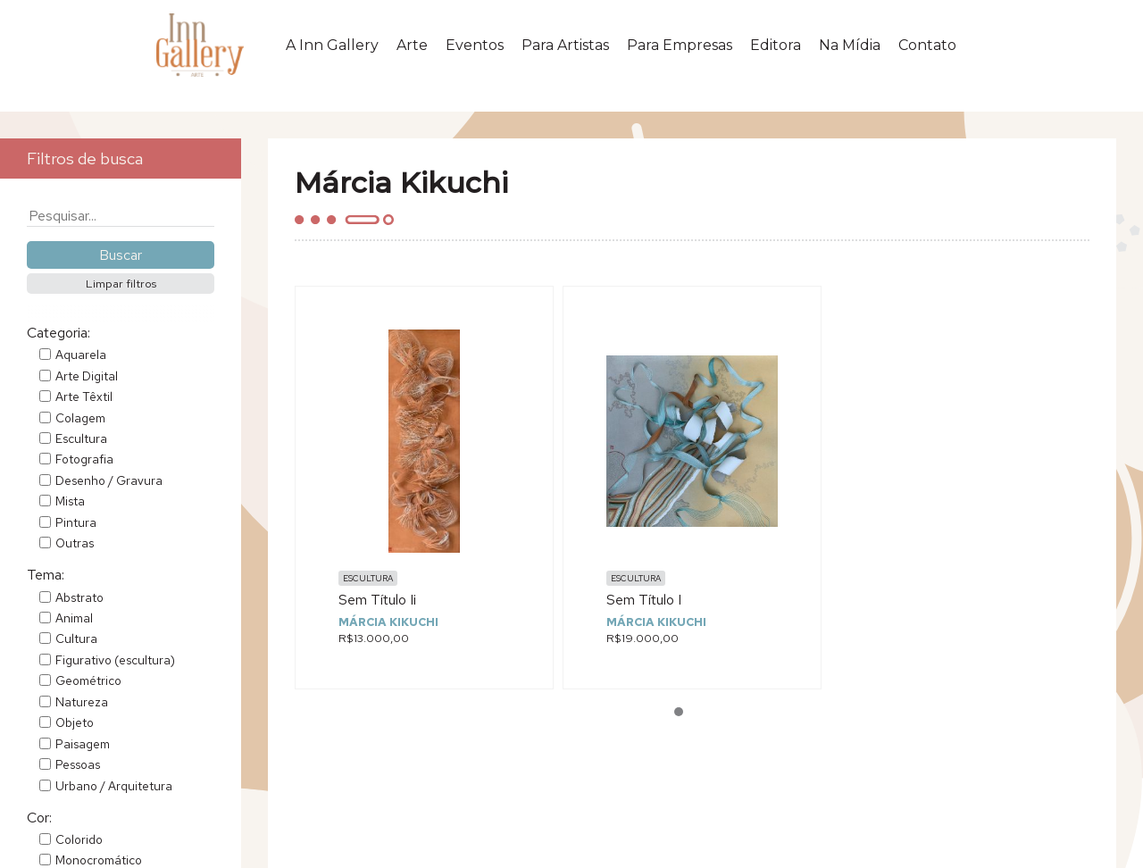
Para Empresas (679, 50)
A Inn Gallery (332, 50)
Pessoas (77, 764)
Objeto (74, 722)
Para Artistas (565, 50)
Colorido (79, 839)
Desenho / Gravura (109, 480)
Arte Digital (86, 376)
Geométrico (88, 680)
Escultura (81, 438)
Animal (74, 618)
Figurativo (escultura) (115, 660)
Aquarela (80, 354)
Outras (74, 543)
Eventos (475, 50)
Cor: (39, 817)
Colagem (80, 418)
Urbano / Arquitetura (113, 786)
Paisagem (82, 744)
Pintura (75, 522)
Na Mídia (849, 50)
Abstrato (79, 597)
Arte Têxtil (84, 396)
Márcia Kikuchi (388, 622)
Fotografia (84, 459)
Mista (70, 501)
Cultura (76, 638)
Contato (927, 50)
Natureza (81, 702)
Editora (775, 50)
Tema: (45, 574)
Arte (412, 50)
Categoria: (58, 332)
